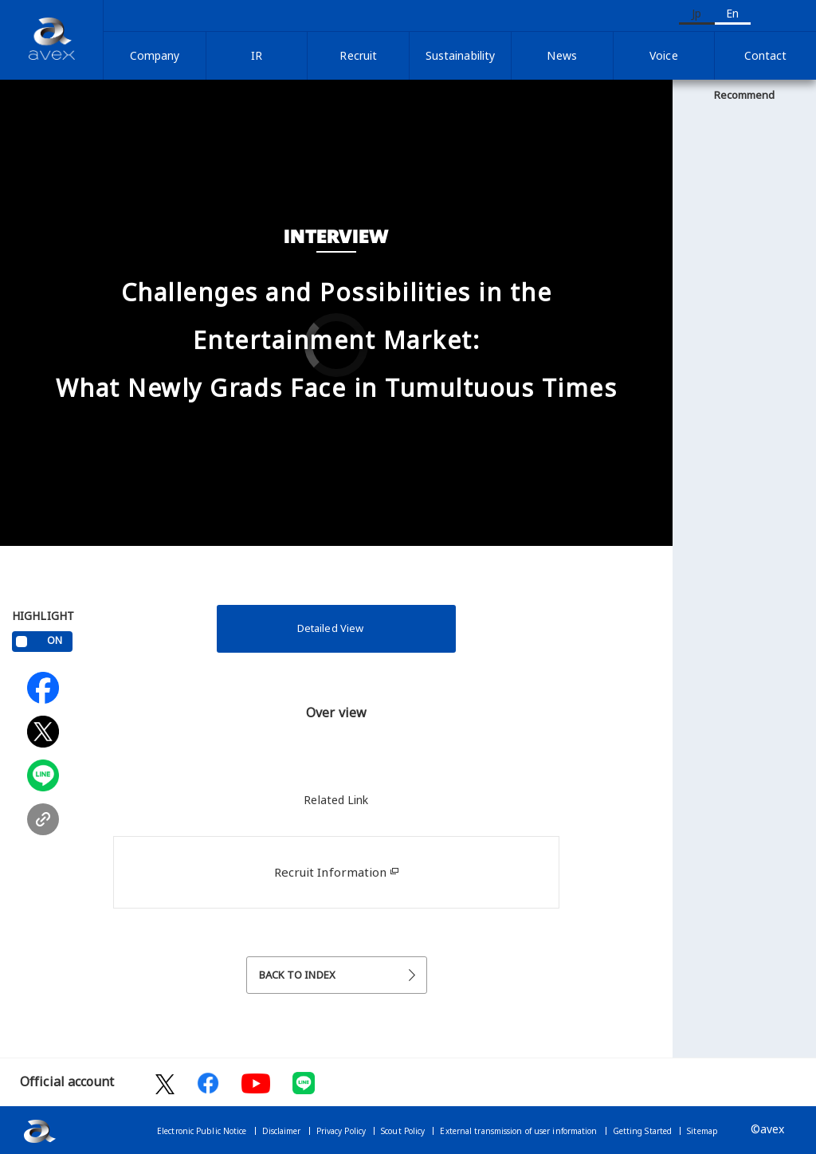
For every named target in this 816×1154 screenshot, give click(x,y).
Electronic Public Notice (201, 1130)
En (732, 13)
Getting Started (643, 1130)
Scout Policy (403, 1130)
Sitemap (702, 1130)
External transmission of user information (518, 1130)
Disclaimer (281, 1130)
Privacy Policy (341, 1130)
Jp (696, 13)
